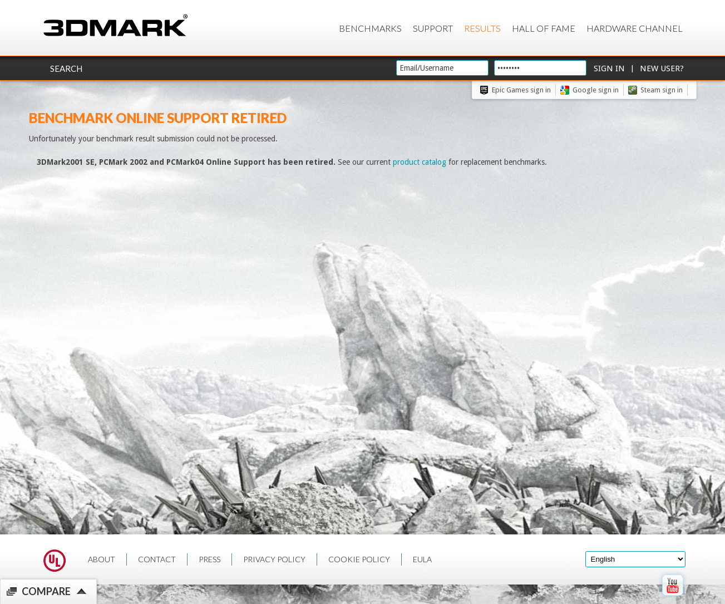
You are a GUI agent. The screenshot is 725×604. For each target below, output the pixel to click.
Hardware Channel (634, 28)
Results (482, 28)
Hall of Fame (543, 28)
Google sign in (596, 90)
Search (66, 68)
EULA (422, 559)
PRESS (209, 559)
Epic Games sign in (521, 90)
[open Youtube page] (672, 597)
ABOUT (101, 559)
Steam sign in (661, 90)
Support (433, 28)
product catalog (419, 162)
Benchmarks (370, 28)
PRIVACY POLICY (274, 559)
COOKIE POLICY (359, 559)
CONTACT (157, 559)
